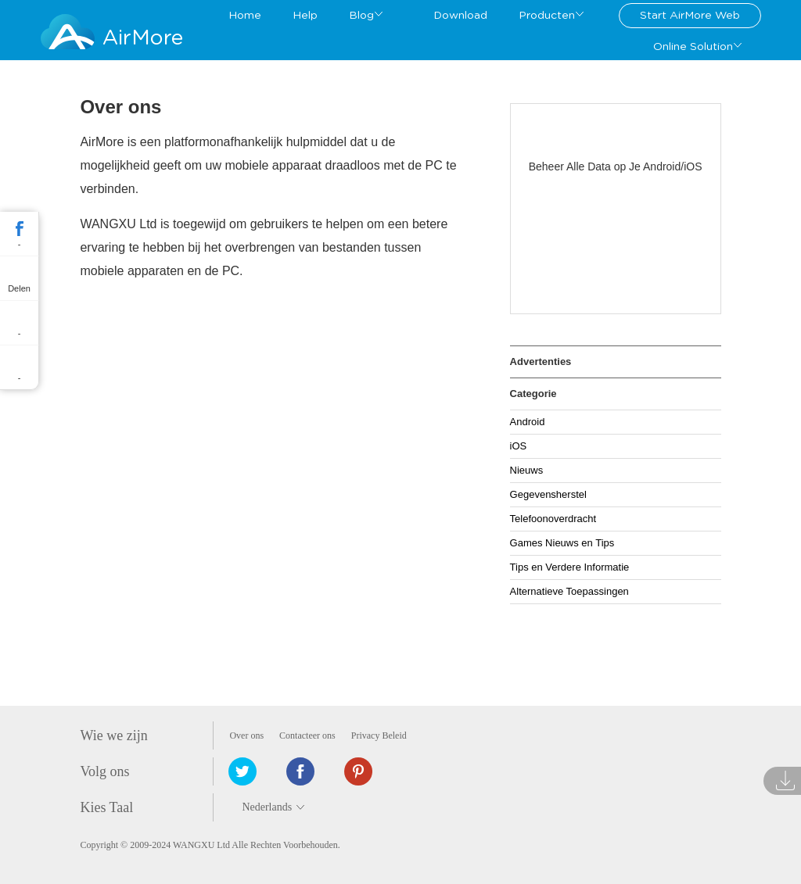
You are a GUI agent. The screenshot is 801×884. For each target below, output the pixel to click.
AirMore (142, 37)
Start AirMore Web (690, 15)
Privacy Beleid (379, 735)
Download (460, 15)
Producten (547, 15)
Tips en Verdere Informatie (570, 567)
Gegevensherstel (548, 494)
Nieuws (527, 470)
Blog (361, 15)
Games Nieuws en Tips (562, 543)
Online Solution (693, 46)
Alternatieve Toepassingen (569, 591)
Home (244, 15)
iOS (518, 446)
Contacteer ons (307, 735)
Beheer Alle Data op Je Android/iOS (615, 166)
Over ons (246, 735)
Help (305, 15)
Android (527, 422)
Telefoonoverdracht (553, 518)
